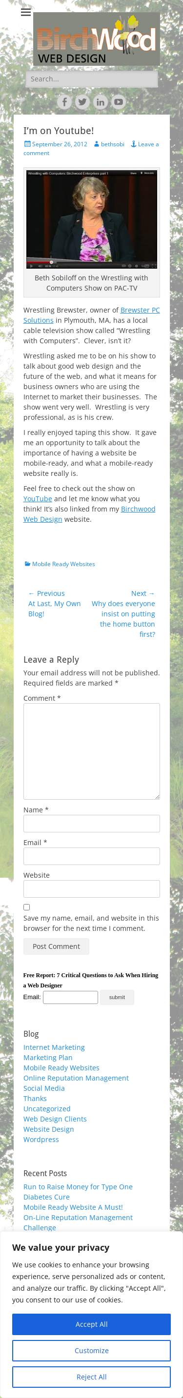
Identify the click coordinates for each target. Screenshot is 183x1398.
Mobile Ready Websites (63, 564)
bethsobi (112, 144)
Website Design (48, 1129)
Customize (92, 1350)
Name (36, 809)
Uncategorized (47, 1108)
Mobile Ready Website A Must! (73, 1207)
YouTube (37, 498)
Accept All (92, 1324)
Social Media (44, 1088)
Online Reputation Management (76, 1078)
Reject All (92, 1376)
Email (35, 842)
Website (36, 875)
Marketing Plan (48, 1057)
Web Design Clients (55, 1118)
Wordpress (41, 1139)
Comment (42, 698)
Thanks (35, 1098)
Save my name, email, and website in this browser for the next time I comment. (91, 923)
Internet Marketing (54, 1047)
